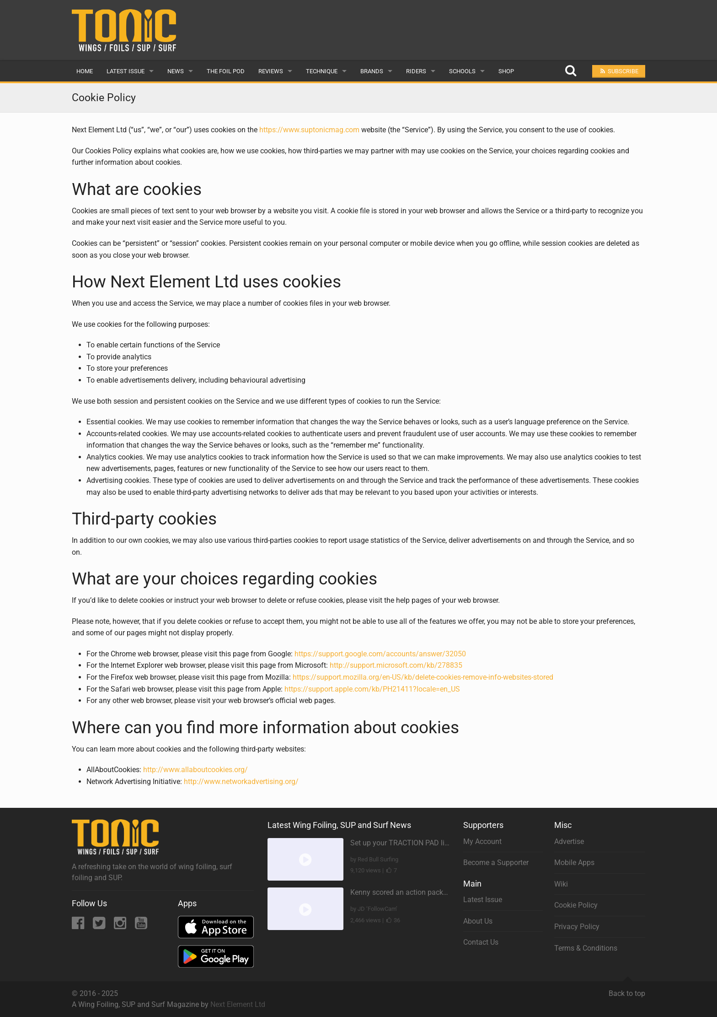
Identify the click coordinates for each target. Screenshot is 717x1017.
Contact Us (480, 942)
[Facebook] (79, 925)
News (175, 71)
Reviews (270, 71)
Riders (416, 71)
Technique (321, 71)
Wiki (561, 884)
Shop (506, 71)
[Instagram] (121, 925)
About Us (477, 921)
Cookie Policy (576, 905)
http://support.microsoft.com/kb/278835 (396, 665)
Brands (371, 71)
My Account (482, 841)
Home (84, 71)
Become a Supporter (496, 862)
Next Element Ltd (237, 1004)
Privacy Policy (576, 926)
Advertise (569, 841)
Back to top (627, 989)
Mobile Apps (574, 862)
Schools (462, 71)
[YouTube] (141, 925)
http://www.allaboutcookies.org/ (195, 769)
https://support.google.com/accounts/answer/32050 (380, 653)
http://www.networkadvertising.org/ (241, 781)
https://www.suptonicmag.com (309, 129)
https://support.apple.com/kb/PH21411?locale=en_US (372, 689)
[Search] (570, 71)
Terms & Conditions (585, 948)
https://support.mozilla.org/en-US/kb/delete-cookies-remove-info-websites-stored (423, 677)
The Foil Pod (226, 71)
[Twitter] (100, 925)
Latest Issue (125, 71)
